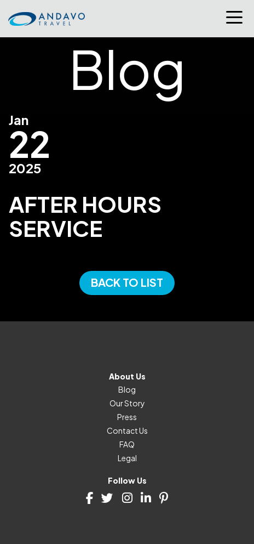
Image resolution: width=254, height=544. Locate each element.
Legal (127, 458)
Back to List (127, 282)
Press (127, 417)
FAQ (127, 444)
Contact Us (127, 430)
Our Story (127, 403)
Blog (127, 389)
